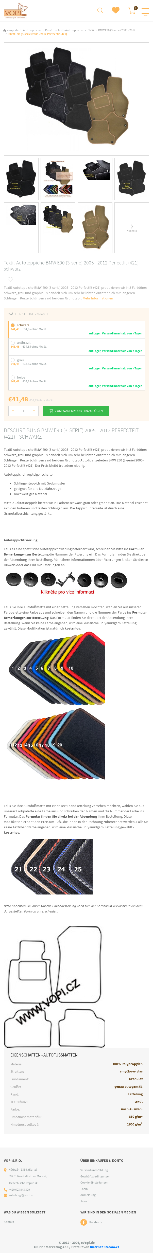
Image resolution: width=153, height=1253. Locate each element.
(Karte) (32, 1170)
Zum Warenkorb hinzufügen (79, 410)
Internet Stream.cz (104, 1247)
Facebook (95, 1223)
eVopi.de (13, 30)
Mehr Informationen (98, 298)
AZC (65, 1247)
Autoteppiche (32, 30)
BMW (91, 30)
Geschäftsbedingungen (95, 1176)
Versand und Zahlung (94, 1170)
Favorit (85, 1201)
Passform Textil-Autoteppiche (64, 30)
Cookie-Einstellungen (94, 1183)
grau (20, 359)
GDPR (38, 1247)
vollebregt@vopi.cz (21, 1195)
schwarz (23, 325)
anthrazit (24, 342)
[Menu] (145, 10)
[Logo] (16, 11)
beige (21, 377)
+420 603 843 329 (19, 1189)
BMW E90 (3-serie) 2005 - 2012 (116, 30)
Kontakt (9, 1222)
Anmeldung (88, 1195)
